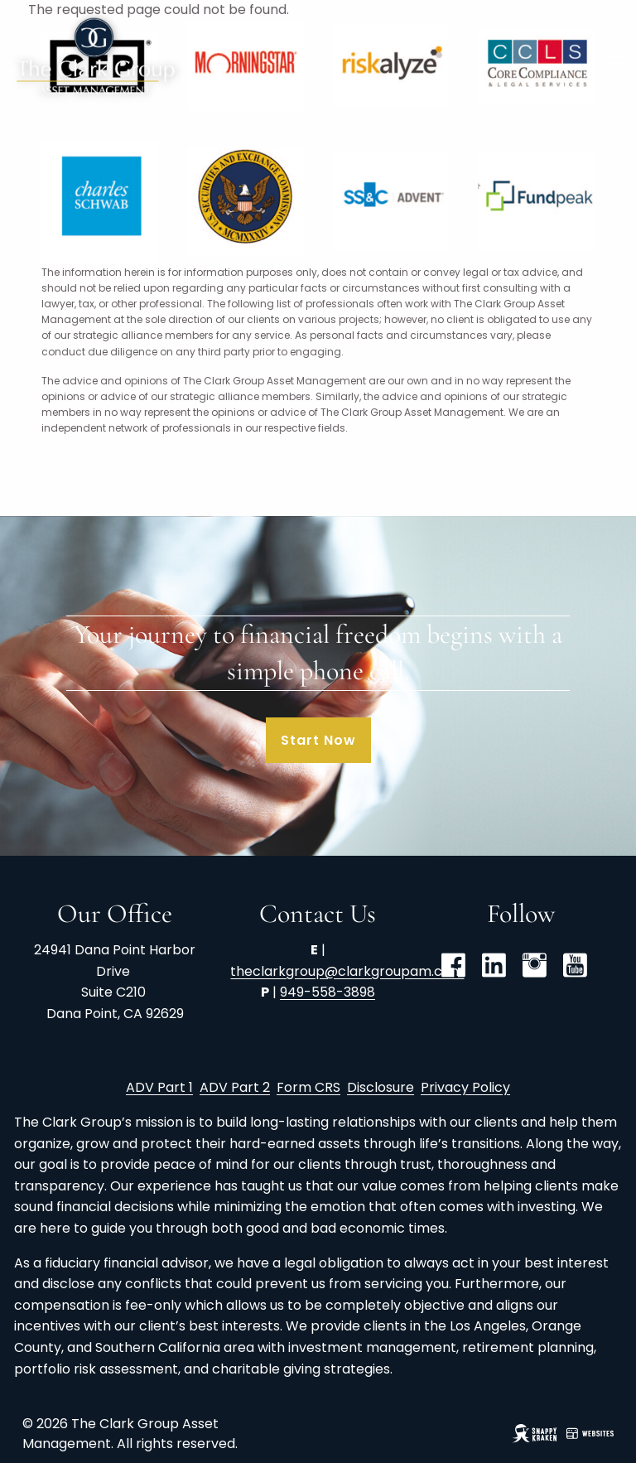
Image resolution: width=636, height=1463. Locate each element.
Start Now (318, 740)
